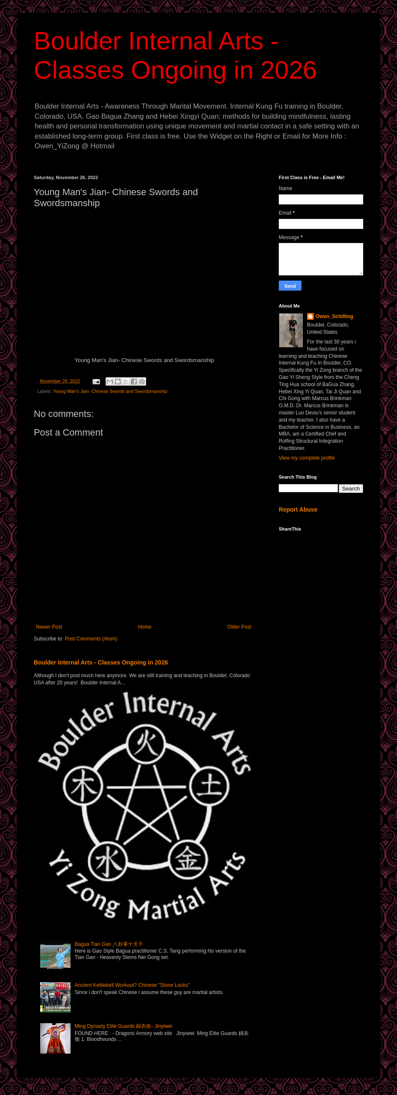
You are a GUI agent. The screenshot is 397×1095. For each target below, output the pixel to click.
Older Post (239, 627)
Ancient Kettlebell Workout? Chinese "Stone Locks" (132, 985)
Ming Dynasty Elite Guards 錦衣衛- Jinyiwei (123, 1026)
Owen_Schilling (334, 316)
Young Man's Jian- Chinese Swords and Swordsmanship (110, 391)
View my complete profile (307, 458)
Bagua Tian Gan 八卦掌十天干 (109, 944)
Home (145, 627)
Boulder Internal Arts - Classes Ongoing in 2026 (101, 662)
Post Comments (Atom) (91, 639)
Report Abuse (298, 509)
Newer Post (49, 627)
